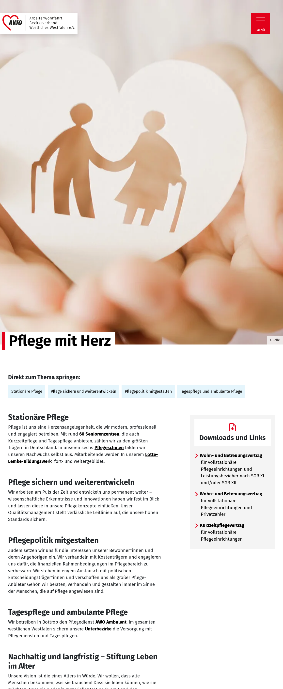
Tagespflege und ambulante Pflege (211, 391)
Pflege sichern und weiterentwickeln (83, 391)
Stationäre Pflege (26, 391)
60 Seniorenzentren (99, 434)
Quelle (275, 340)
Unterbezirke (98, 629)
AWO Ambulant (110, 622)
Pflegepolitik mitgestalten (148, 391)
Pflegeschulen (109, 447)
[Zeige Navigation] (260, 20)
